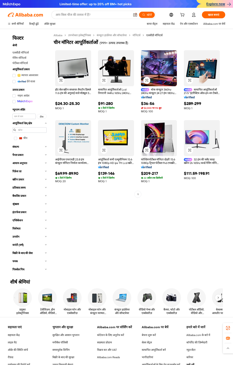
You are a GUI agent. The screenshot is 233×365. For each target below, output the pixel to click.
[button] (135, 14)
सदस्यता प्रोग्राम (104, 342)
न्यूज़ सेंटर (191, 349)
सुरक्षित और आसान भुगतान (65, 335)
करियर (189, 357)
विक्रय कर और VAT (107, 349)
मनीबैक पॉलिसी (60, 342)
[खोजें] (147, 15)
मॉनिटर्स (136, 35)
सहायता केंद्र (14, 335)
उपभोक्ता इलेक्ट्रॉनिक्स (79, 35)
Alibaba (58, 35)
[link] (228, 328)
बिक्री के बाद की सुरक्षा (63, 357)
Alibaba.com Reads (108, 357)
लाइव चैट (12, 342)
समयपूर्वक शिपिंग (61, 349)
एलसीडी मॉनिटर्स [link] (154, 35)
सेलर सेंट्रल (147, 342)
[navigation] (29, 153)
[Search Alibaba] (93, 15)
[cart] (183, 15)
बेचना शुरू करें (149, 335)
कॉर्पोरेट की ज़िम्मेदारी (196, 342)
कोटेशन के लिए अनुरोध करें (110, 335)
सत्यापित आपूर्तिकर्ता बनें (154, 349)
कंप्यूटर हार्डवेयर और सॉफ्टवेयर (112, 35)
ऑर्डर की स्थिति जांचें (18, 349)
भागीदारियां (147, 357)
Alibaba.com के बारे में (198, 335)
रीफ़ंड (10, 357)
